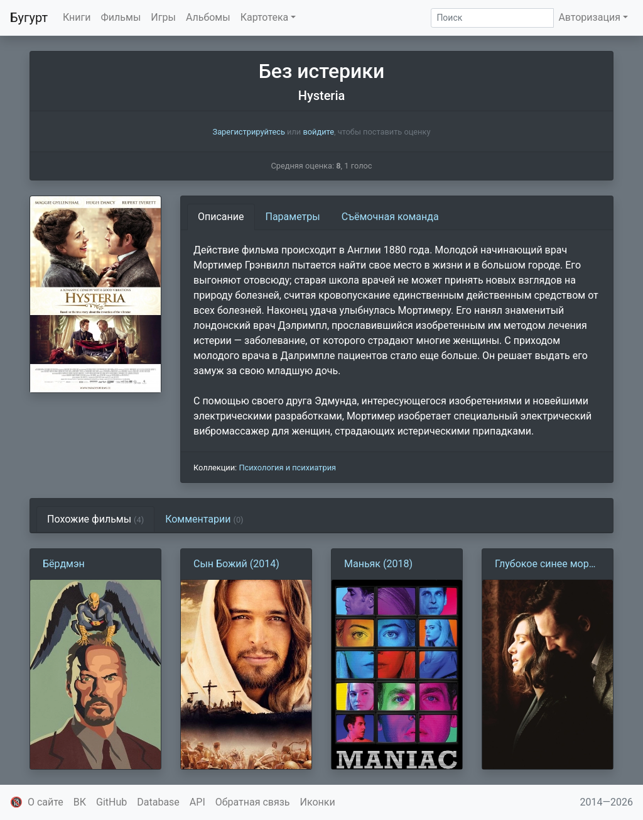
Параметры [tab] (293, 217)
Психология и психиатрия (287, 467)
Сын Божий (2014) (236, 564)
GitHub (111, 802)
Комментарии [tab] (204, 519)
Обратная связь (252, 802)
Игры (163, 17)
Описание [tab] (221, 217)
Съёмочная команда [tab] (390, 217)
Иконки (317, 802)
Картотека (264, 17)
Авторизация (589, 17)
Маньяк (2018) (378, 564)
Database (158, 802)
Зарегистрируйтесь (249, 131)
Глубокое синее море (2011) (544, 565)
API (197, 802)
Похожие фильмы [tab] (95, 519)
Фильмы (121, 17)
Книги (77, 17)
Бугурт (29, 17)
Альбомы (208, 17)
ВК (79, 802)
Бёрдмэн (64, 564)
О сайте (45, 802)
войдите (318, 131)
